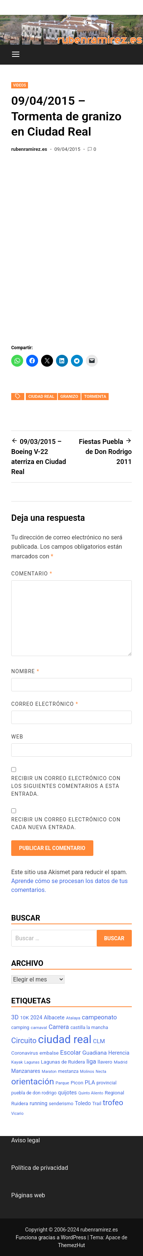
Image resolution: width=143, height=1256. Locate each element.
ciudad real (41, 396)
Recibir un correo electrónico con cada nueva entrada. (66, 823)
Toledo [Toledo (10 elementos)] (83, 1103)
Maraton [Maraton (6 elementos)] (49, 1071)
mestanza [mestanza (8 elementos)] (68, 1071)
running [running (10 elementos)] (38, 1103)
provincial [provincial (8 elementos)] (106, 1082)
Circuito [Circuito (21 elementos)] (24, 1040)
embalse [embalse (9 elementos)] (49, 1053)
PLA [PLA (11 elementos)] (90, 1082)
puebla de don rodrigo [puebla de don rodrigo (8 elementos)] (33, 1093)
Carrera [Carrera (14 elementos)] (59, 1027)
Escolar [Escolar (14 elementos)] (70, 1052)
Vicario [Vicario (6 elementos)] (17, 1113)
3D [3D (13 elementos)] (15, 1017)
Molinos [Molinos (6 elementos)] (87, 1071)
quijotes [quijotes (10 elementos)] (67, 1093)
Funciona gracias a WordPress (51, 1237)
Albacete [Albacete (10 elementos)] (54, 1017)
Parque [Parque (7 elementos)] (62, 1082)
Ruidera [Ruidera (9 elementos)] (19, 1103)
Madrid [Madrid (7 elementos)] (120, 1062)
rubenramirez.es (29, 149)
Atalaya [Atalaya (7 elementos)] (73, 1017)
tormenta (95, 396)
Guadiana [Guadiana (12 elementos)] (95, 1052)
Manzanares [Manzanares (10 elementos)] (25, 1071)
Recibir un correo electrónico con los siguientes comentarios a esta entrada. (66, 786)
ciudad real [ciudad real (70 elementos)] (64, 1039)
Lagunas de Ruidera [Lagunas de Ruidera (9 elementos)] (63, 1062)
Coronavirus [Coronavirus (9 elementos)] (24, 1053)
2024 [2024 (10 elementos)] (36, 1017)
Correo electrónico (44, 704)
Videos (19, 85)
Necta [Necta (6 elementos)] (101, 1071)
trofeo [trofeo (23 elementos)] (113, 1102)
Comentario (31, 574)
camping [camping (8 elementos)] (20, 1027)
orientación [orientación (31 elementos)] (32, 1082)
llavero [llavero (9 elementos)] (104, 1062)
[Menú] (15, 55)
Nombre (25, 671)
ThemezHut (71, 1245)
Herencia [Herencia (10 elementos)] (118, 1053)
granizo (69, 396)
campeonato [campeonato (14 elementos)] (99, 1017)
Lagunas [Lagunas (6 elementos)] (32, 1062)
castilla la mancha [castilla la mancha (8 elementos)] (89, 1027)
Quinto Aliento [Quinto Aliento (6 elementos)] (90, 1093)
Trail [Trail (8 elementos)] (96, 1103)
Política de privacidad (39, 1167)
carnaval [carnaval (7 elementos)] (39, 1027)
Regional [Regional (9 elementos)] (114, 1093)
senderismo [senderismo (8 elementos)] (61, 1103)
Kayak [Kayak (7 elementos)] (17, 1062)
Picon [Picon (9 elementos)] (77, 1082)
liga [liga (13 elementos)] (91, 1061)
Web (17, 737)
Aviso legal (25, 1140)
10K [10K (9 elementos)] (24, 1017)
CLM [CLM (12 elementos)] (99, 1041)
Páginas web (28, 1195)
